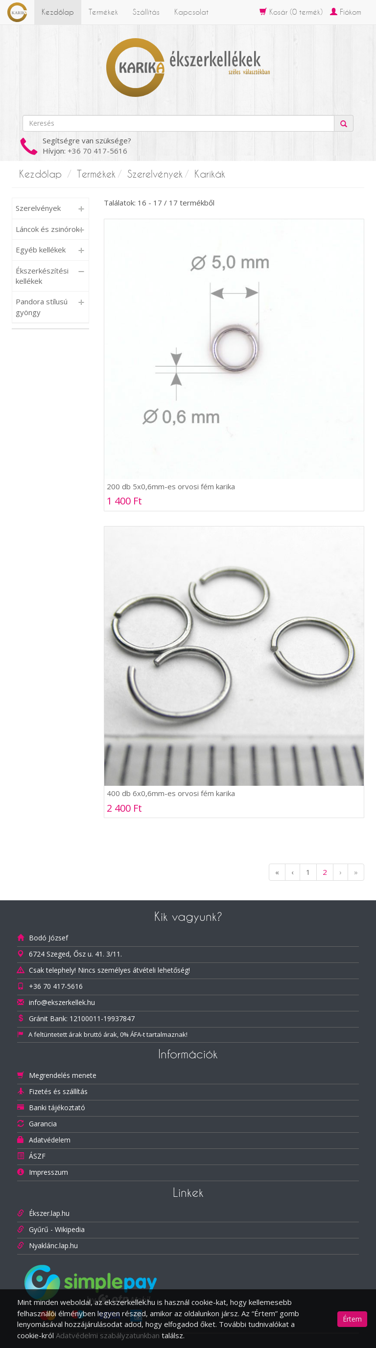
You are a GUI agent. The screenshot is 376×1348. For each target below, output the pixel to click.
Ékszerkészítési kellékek (42, 276)
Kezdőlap (58, 12)
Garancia (43, 1123)
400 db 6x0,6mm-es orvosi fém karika (171, 793)
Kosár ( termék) (291, 12)
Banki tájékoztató (57, 1107)
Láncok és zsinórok (47, 229)
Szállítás (146, 12)
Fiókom (345, 12)
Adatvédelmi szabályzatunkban (108, 1335)
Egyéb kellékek (41, 249)
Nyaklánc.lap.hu (53, 1245)
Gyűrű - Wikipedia (57, 1229)
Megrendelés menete (62, 1075)
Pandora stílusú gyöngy (42, 307)
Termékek (103, 12)
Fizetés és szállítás (58, 1091)
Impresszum (48, 1172)
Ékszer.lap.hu (49, 1213)
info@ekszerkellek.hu (62, 1002)
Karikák (209, 174)
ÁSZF (37, 1156)
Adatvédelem (49, 1139)
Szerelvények (155, 174)
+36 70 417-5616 (97, 151)
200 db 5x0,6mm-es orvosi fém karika (171, 486)
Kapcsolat (191, 12)
